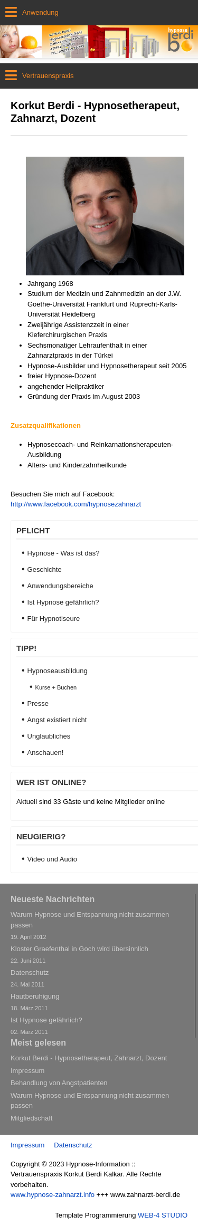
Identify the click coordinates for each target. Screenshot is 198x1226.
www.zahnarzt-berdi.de (145, 1195)
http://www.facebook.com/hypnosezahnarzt (76, 504)
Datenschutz (73, 1145)
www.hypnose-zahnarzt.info (53, 1195)
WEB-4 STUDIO (162, 1215)
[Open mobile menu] (99, 12)
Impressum (27, 1145)
